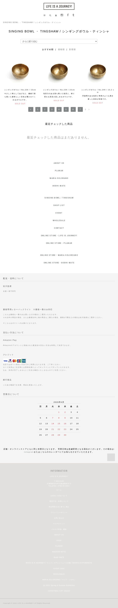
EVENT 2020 (59, 568)
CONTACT (59, 228)
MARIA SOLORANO (59, 178)
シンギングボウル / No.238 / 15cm (20, 90)
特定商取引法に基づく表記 (59, 507)
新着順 (72, 49)
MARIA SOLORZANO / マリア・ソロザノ (59, 580)
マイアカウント (59, 524)
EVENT (59, 213)
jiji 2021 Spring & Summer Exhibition (59, 585)
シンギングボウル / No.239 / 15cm (59, 90)
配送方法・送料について (59, 501)
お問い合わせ (59, 518)
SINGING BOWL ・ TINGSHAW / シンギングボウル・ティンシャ (32, 22)
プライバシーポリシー (59, 512)
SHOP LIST (59, 205)
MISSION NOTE (59, 552)
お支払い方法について (59, 496)
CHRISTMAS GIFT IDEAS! (59, 591)
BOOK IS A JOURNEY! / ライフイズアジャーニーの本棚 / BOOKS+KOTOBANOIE (59, 563)
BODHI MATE (59, 186)
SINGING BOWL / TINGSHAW (59, 198)
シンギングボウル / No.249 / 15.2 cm (97, 91)
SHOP (59, 540)
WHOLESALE (59, 220)
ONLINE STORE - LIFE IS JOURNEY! (59, 235)
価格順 (61, 49)
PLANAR (59, 170)
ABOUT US (59, 163)
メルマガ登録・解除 (59, 529)
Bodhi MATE (59, 557)
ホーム (58, 490)
